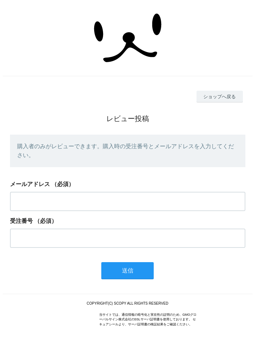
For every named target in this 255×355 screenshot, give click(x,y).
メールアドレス (30, 184)
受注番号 (21, 221)
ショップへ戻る (219, 96)
